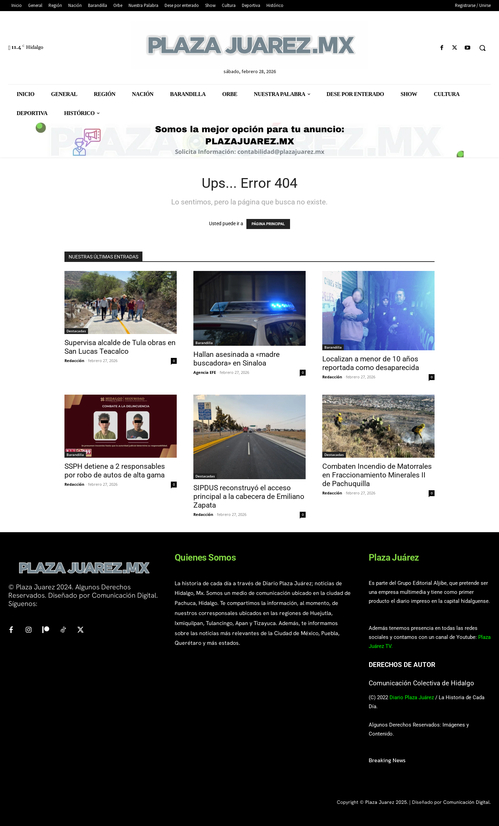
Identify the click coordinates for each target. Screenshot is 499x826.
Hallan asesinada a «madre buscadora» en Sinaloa (236, 358)
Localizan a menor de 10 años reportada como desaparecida (370, 363)
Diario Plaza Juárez (411, 697)
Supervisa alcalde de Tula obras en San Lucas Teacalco (120, 347)
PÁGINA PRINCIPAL (268, 224)
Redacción (74, 360)
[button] (482, 47)
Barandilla (204, 342)
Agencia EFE (204, 372)
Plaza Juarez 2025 (386, 802)
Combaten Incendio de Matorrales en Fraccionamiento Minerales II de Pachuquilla (377, 475)
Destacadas (76, 330)
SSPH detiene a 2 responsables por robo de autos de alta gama (114, 470)
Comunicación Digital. (467, 802)
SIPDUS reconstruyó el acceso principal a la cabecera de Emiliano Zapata (248, 496)
